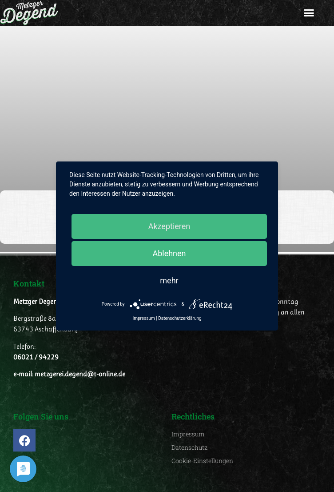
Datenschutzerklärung (179, 318)
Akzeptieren (169, 226)
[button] (309, 12)
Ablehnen (169, 253)
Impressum (143, 318)
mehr (169, 280)
